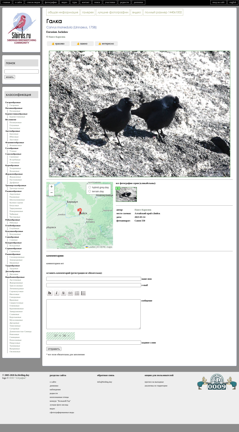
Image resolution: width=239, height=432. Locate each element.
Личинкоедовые (17, 288)
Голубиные (14, 228)
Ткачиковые (15, 346)
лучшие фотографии (113, 12)
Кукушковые (15, 234)
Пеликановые (16, 122)
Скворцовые (15, 297)
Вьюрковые (15, 348)
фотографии (51, 2)
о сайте (18, 2)
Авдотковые (15, 194)
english (232, 2)
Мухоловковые (16, 320)
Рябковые (14, 222)
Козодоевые (15, 245)
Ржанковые (14, 197)
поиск (97, 2)
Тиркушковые (16, 208)
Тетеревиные (15, 168)
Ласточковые (15, 280)
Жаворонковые (16, 283)
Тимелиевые (15, 326)
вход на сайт (219, 2)
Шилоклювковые (17, 200)
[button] (79, 211)
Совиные (14, 240)
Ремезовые (14, 334)
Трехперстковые (17, 188)
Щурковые (14, 263)
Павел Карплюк (57, 37)
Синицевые (15, 337)
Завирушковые (16, 311)
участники (110, 2)
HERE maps (105, 247)
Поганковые (15, 111)
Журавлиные (15, 177)
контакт (85, 2)
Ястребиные (15, 159)
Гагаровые (14, 105)
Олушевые (14, 125)
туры (74, 2)
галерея (88, 12)
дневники (138, 2)
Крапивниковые (17, 308)
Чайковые (14, 214)
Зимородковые (16, 260)
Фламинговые (16, 145)
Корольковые (15, 317)
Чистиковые (15, 217)
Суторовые (14, 328)
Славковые (14, 314)
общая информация (63, 12)
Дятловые (14, 274)
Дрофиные (14, 182)
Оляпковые (14, 305)
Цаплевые (14, 134)
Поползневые (16, 340)
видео (64, 2)
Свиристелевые (16, 303)
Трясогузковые (16, 285)
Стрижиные (15, 251)
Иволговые (14, 294)
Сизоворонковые (17, 257)
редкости (124, 2)
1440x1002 (163, 12)
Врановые (14, 300)
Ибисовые (14, 137)
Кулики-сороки (16, 202)
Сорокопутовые (16, 291)
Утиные (13, 151)
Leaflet (90, 247)
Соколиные (15, 162)
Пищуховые (15, 343)
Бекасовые (14, 205)
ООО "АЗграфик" (17, 383)
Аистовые (14, 139)
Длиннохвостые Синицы (20, 331)
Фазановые (14, 171)
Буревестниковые (17, 116)
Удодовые (14, 268)
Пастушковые (16, 179)
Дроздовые (14, 323)
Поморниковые (16, 211)
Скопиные (14, 157)
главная (6, 2)
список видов (33, 2)
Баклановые (15, 128)
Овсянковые (15, 351)
